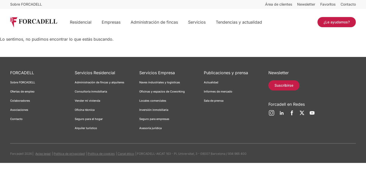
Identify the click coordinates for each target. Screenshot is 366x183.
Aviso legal (43, 154)
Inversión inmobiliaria (153, 110)
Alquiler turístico (86, 128)
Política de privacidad (69, 154)
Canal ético (126, 154)
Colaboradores (20, 100)
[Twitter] (302, 115)
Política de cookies (101, 154)
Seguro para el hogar (89, 119)
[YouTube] (312, 115)
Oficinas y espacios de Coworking (162, 91)
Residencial (81, 22)
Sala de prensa (213, 100)
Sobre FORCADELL (26, 4)
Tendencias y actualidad (239, 22)
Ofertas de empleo (22, 91)
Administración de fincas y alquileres (99, 82)
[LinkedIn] (282, 115)
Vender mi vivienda (87, 100)
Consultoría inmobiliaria (91, 91)
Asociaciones (19, 110)
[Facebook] (292, 115)
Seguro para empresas (154, 119)
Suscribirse (283, 85)
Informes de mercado (218, 91)
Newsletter (306, 4)
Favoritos (328, 4)
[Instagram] (271, 115)
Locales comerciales (152, 100)
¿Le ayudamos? (337, 22)
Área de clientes (278, 4)
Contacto (348, 4)
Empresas (111, 22)
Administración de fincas (154, 22)
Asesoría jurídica (150, 128)
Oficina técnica (85, 110)
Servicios (197, 22)
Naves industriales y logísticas (159, 82)
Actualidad (211, 82)
